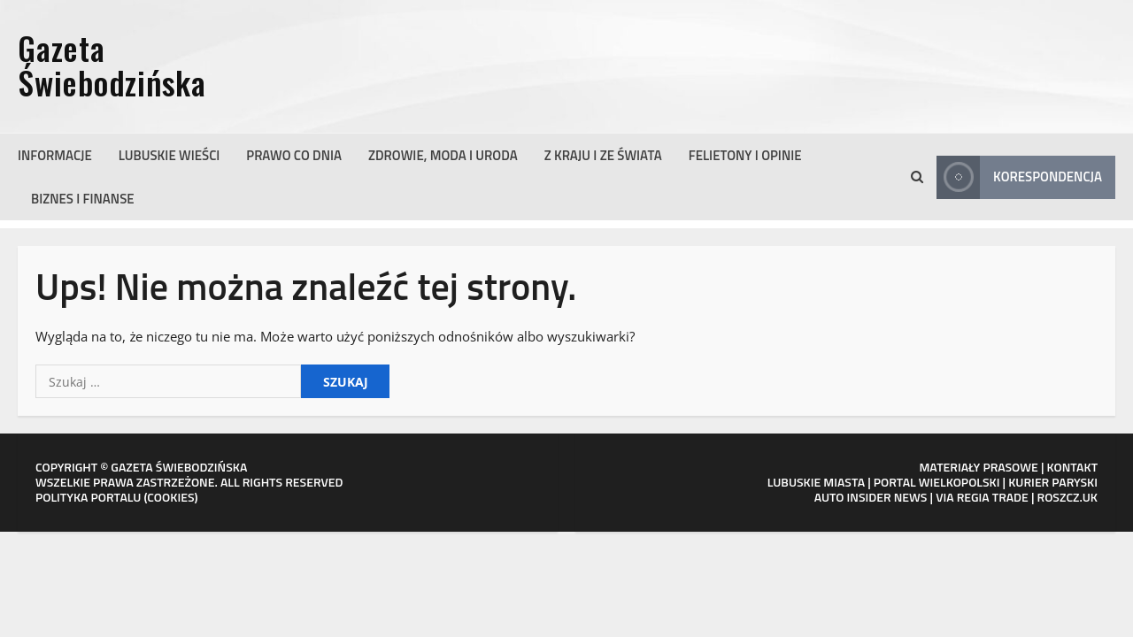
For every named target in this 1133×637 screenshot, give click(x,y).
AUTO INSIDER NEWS (871, 496)
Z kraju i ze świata (603, 155)
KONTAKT (1072, 466)
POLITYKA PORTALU (88, 496)
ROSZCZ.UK (1067, 496)
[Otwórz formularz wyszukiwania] (917, 177)
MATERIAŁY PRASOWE (978, 466)
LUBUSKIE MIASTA (816, 481)
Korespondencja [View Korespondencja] (1019, 177)
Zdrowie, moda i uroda (443, 155)
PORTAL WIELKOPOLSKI (937, 481)
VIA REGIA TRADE (982, 496)
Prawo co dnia (294, 155)
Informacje (55, 155)
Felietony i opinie (745, 155)
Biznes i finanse (83, 198)
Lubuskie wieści (169, 155)
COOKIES (170, 496)
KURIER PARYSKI (1053, 481)
